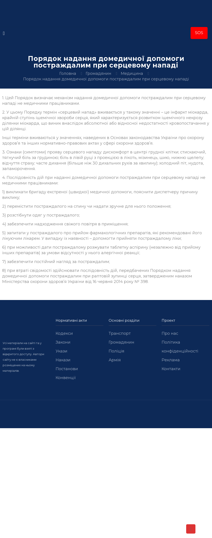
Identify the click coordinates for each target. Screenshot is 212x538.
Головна (67, 73)
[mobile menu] (4, 33)
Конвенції (66, 377)
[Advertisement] (106, 461)
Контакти (171, 368)
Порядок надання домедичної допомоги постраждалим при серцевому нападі (106, 79)
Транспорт (120, 333)
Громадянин (98, 73)
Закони (63, 342)
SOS (199, 32)
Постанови (67, 368)
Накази (63, 360)
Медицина (132, 73)
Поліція (116, 351)
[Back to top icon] (190, 529)
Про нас (170, 333)
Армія (115, 360)
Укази (61, 351)
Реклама (171, 360)
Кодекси (64, 333)
